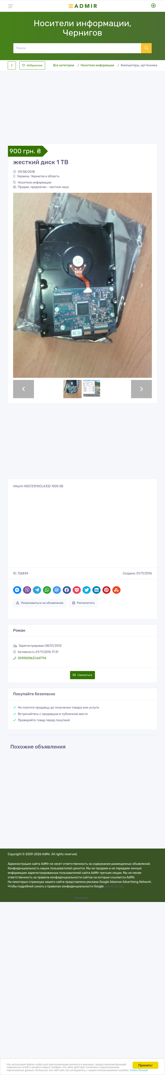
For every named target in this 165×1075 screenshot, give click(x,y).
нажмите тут (113, 886)
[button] (23, 285)
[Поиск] (77, 48)
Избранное (32, 65)
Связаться (82, 675)
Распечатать (83, 602)
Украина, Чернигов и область (36, 176)
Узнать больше (95, 1069)
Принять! (145, 1059)
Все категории (63, 65)
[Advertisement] (82, 104)
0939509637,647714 (32, 658)
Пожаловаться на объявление (39, 602)
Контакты (81, 898)
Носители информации (97, 65)
